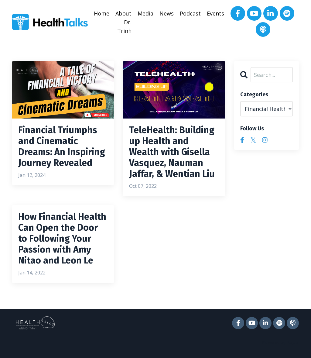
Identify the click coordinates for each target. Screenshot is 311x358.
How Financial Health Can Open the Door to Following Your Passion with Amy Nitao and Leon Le (62, 238)
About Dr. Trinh (123, 22)
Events (215, 13)
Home (101, 13)
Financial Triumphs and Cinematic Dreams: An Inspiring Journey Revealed (61, 146)
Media (145, 13)
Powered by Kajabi (280, 342)
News (166, 13)
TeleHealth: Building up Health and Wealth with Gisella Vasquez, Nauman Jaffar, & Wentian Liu (172, 152)
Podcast (190, 13)
